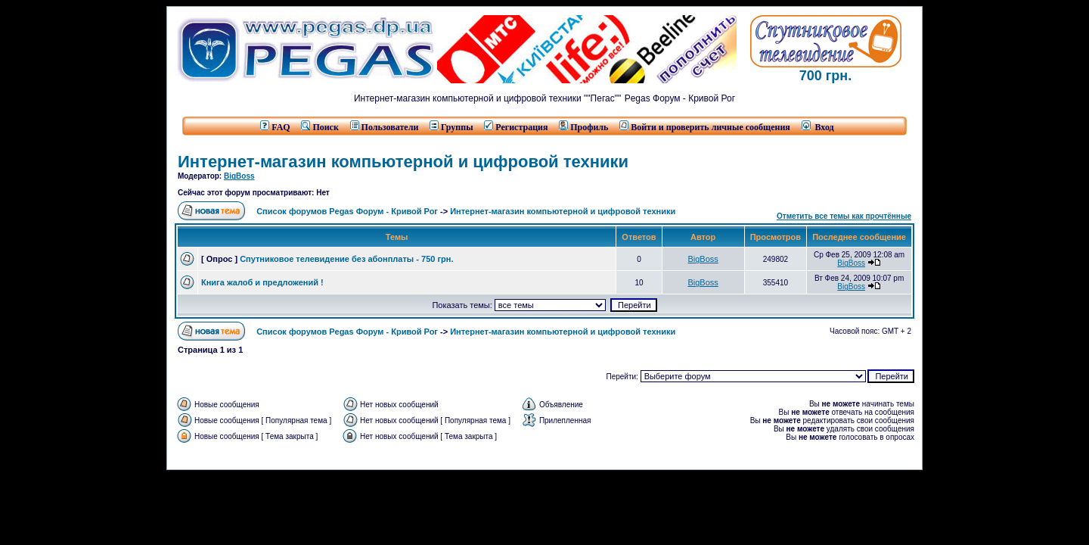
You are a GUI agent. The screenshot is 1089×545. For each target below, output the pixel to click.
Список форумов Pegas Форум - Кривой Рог (347, 211)
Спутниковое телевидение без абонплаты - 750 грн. (346, 258)
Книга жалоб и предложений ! (262, 282)
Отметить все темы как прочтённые (844, 216)
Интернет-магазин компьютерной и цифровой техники (403, 161)
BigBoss (239, 176)
